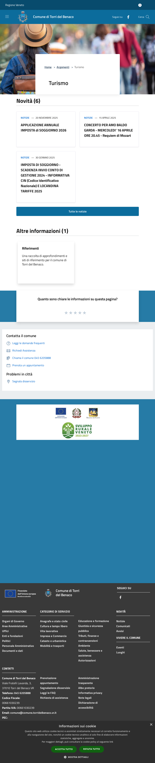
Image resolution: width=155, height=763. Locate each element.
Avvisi (120, 631)
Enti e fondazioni (12, 636)
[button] (78, 757)
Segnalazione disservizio (55, 688)
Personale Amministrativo (18, 646)
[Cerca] (147, 17)
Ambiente (84, 645)
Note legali (84, 698)
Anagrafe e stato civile (54, 621)
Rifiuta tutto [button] (91, 749)
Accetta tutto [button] (64, 749)
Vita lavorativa (49, 631)
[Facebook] (126, 16)
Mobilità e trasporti (52, 646)
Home (48, 67)
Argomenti (63, 67)
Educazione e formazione (93, 621)
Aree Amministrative (14, 626)
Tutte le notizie (78, 211)
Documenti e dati (12, 651)
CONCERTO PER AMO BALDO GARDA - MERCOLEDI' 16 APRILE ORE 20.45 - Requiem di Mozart (108, 130)
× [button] (151, 724)
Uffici (5, 631)
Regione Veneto (14, 5)
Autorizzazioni (87, 660)
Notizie (25, 118)
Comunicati (123, 626)
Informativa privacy (90, 693)
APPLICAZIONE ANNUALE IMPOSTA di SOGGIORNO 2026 (43, 127)
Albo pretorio (86, 688)
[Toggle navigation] (7, 16)
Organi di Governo (13, 621)
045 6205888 (22, 693)
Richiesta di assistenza (54, 698)
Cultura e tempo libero (54, 626)
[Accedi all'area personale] (140, 5)
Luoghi (120, 652)
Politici (6, 641)
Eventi (120, 647)
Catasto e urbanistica (53, 641)
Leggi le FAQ (47, 693)
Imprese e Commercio (53, 636)
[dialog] (77, 742)
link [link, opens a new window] (111, 741)
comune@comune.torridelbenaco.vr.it (33, 713)
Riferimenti (30, 248)
